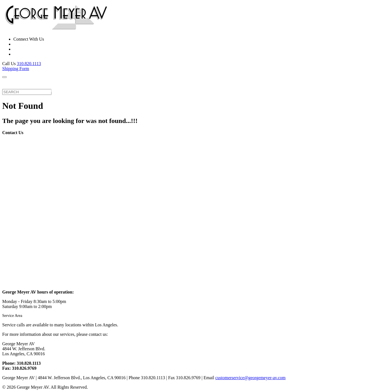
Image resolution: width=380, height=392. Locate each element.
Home (10, 83)
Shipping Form (15, 68)
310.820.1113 (29, 63)
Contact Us (172, 85)
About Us (133, 83)
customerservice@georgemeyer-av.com (250, 377)
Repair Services (37, 85)
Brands (66, 85)
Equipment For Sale (99, 85)
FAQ (151, 83)
